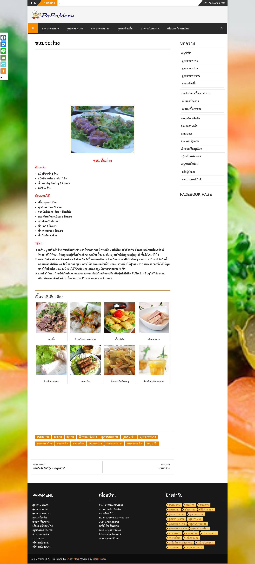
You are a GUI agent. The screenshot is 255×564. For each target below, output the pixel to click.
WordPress (99, 558)
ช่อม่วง (70, 436)
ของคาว (204, 504)
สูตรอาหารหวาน (100, 28)
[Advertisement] (102, 74)
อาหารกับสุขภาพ (150, 28)
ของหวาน (174, 509)
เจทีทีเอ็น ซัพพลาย (109, 525)
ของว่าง (58, 436)
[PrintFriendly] (3, 64)
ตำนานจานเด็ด (189, 126)
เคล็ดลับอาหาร (205, 542)
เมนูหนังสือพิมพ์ (189, 163)
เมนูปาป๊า (152, 443)
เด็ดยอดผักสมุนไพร (178, 28)
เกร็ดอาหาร (192, 537)
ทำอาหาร (190, 509)
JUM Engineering (109, 521)
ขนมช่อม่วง (43, 436)
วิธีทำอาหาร (207, 509)
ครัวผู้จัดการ (188, 171)
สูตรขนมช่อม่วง (109, 436)
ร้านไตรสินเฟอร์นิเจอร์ (111, 505)
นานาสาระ (187, 133)
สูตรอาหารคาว (50, 28)
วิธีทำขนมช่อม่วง (88, 436)
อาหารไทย (78, 443)
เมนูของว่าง (95, 443)
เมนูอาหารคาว (194, 547)
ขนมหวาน (174, 504)
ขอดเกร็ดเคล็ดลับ (190, 118)
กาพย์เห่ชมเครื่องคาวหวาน (195, 93)
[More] (3, 71)
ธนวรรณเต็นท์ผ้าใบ (110, 509)
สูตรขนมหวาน (177, 514)
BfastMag (73, 558)
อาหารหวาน (209, 533)
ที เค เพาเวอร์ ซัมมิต (110, 530)
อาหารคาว (175, 533)
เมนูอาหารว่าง (114, 443)
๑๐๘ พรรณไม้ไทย (109, 538)
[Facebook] (3, 37)
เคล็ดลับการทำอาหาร (180, 542)
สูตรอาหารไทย (45, 443)
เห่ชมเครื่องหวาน (191, 108)
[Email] (3, 57)
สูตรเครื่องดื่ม (125, 28)
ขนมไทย (190, 504)
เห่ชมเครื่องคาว (190, 101)
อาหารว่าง (62, 443)
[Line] (3, 51)
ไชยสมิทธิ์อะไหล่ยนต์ (110, 534)
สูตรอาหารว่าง (75, 28)
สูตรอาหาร (195, 519)
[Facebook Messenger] (3, 44)
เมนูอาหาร (175, 547)
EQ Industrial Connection (114, 517)
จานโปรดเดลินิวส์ (191, 179)
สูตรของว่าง (129, 436)
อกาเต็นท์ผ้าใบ (107, 513)
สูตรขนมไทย (196, 514)
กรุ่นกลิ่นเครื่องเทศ (191, 156)
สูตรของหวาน (176, 519)
